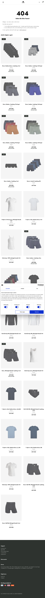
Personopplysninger (5, 551)
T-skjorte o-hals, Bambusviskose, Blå (34, 447)
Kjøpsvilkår (3, 549)
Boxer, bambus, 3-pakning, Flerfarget (33, 104)
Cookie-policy (3, 552)
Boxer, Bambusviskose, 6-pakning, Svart (11, 66)
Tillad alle (37, 311)
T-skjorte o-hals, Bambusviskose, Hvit (33, 219)
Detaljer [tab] (22, 288)
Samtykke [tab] (8, 288)
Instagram (2, 578)
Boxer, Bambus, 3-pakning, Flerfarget (33, 66)
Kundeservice (3, 548)
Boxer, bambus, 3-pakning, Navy (34, 258)
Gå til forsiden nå (22, 30)
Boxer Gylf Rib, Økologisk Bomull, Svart (11, 523)
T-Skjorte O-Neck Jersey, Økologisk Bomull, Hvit (11, 220)
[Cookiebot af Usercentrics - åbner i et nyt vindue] (38, 285)
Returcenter (4, 559)
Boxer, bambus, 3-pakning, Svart (11, 181)
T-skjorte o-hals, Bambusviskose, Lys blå (11, 447)
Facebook (3, 576)
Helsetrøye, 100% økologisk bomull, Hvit (11, 258)
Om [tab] (37, 288)
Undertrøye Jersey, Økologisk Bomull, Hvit (33, 370)
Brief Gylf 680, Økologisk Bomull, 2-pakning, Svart (34, 410)
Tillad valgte (22, 311)
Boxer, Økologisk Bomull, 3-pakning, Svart (11, 370)
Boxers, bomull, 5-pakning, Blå (34, 181)
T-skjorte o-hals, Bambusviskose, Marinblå (11, 409)
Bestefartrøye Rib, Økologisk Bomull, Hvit (33, 333)
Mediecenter (3, 554)
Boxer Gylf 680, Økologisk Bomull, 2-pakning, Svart (33, 485)
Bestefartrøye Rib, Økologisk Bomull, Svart (11, 333)
